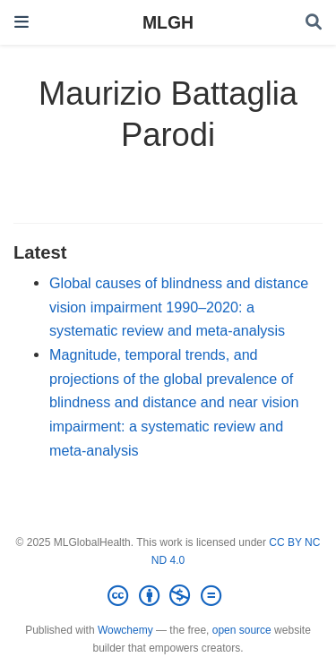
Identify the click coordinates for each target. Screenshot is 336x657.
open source (241, 630)
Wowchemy (125, 630)
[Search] (314, 23)
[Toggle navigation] (21, 22)
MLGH (168, 22)
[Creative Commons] (168, 596)
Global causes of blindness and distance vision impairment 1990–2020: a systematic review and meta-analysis (178, 306)
